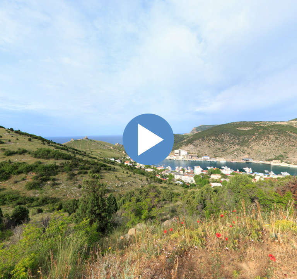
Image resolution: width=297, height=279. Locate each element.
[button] (249, 66)
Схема (287, 105)
